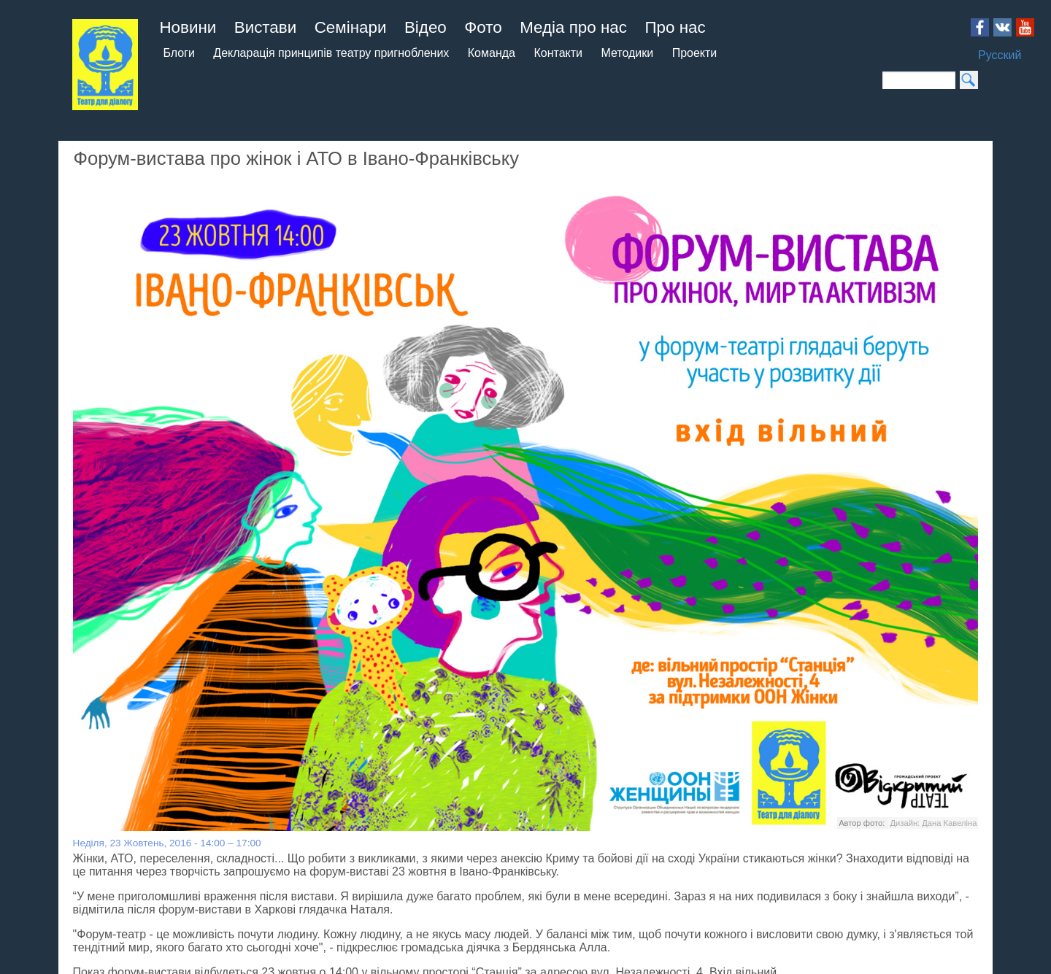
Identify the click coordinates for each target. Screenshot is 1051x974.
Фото (482, 27)
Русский (999, 55)
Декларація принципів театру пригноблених (331, 53)
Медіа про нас (573, 27)
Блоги (179, 53)
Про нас (674, 27)
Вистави (265, 27)
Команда (491, 53)
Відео (425, 27)
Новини (187, 27)
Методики (627, 53)
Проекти (694, 53)
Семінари (351, 27)
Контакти (558, 53)
